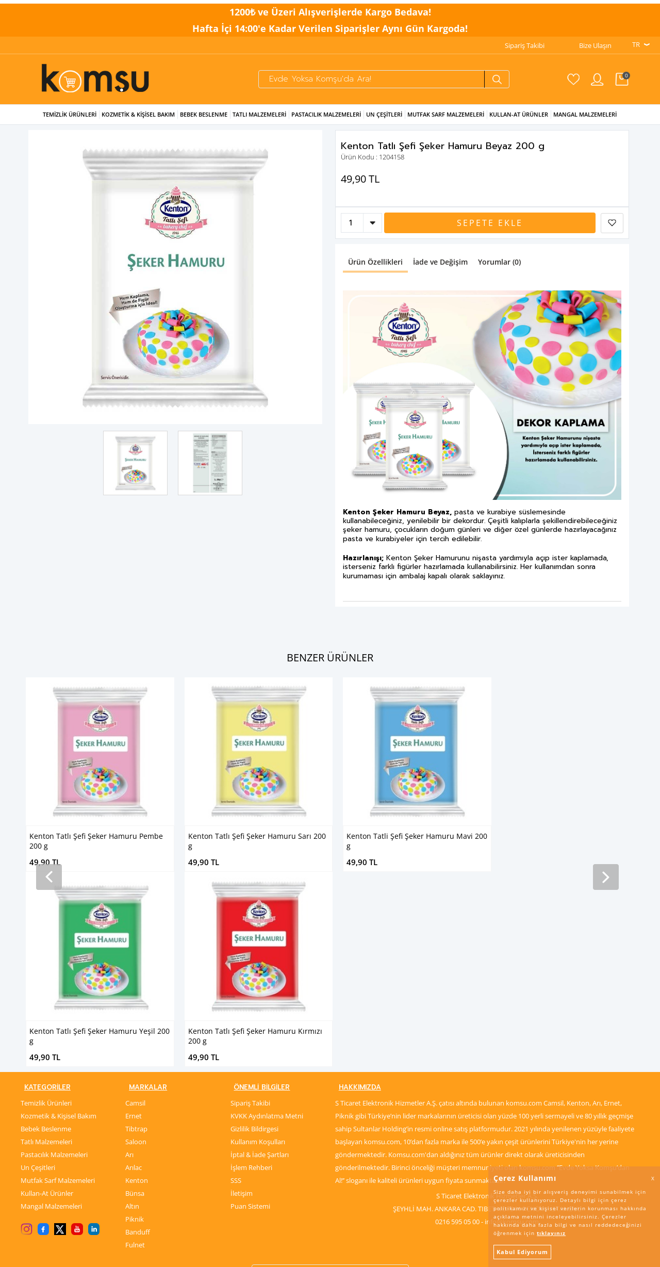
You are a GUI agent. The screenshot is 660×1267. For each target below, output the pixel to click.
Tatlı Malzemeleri (259, 122)
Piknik (134, 1041)
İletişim (241, 1015)
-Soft (276, 1253)
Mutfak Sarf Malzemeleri (445, 122)
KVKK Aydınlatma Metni (266, 938)
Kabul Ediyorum (522, 1252)
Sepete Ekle (490, 231)
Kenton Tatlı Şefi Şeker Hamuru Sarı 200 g (98, 849)
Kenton (136, 1002)
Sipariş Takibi (524, 41)
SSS (235, 1002)
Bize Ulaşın (595, 41)
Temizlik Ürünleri (69, 122)
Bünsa (134, 1015)
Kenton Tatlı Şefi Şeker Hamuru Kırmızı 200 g (572, 849)
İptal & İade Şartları (259, 976)
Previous (44, 286)
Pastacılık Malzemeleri (326, 122)
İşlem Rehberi (251, 989)
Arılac (133, 989)
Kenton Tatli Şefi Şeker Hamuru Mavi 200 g (258, 849)
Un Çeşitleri (384, 122)
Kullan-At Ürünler (47, 1015)
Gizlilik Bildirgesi (254, 950)
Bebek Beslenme (203, 122)
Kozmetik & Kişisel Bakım (138, 122)
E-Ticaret (298, 1253)
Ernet (133, 938)
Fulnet (135, 1066)
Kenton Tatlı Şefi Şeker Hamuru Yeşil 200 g (416, 849)
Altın (132, 1028)
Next (307, 286)
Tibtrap (136, 950)
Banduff (137, 1054)
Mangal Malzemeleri (585, 122)
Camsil (135, 925)
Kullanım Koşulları (257, 963)
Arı (129, 976)
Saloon (135, 963)
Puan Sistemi (250, 1028)
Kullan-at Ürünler (518, 122)
